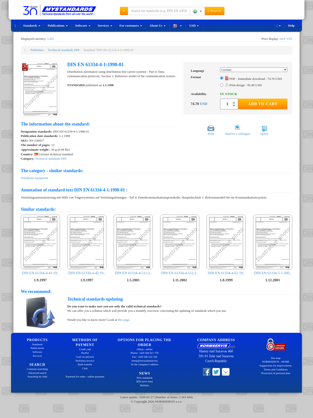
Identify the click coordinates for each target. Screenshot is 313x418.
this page (124, 320)
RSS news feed (144, 381)
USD (194, 25)
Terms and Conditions (276, 369)
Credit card (85, 349)
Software (82, 25)
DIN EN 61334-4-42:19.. (86, 245)
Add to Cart (263, 104)
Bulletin (144, 385)
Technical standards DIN (63, 50)
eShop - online (144, 349)
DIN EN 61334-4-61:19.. (226, 245)
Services (105, 25)
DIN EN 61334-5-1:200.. (272, 245)
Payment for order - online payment (85, 376)
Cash (85, 368)
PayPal (85, 352)
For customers (131, 25)
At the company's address (144, 364)
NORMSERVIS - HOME (276, 361)
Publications (58, 25)
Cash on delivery (85, 356)
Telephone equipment (34, 178)
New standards (145, 377)
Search (214, 11)
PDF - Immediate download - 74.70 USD (253, 79)
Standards (31, 25)
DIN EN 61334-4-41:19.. (40, 245)
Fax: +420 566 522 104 (144, 356)
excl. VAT (285, 39)
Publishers (37, 50)
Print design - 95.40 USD (243, 85)
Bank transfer (85, 364)
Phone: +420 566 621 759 (144, 352)
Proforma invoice (85, 360)
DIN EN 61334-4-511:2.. (133, 245)
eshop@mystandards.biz (144, 360)
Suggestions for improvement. (275, 365)
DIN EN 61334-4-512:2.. (179, 245)
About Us (157, 25)
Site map (275, 357)
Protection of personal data (275, 373)
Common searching (37, 368)
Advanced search (37, 372)
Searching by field (37, 376)
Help (291, 25)
